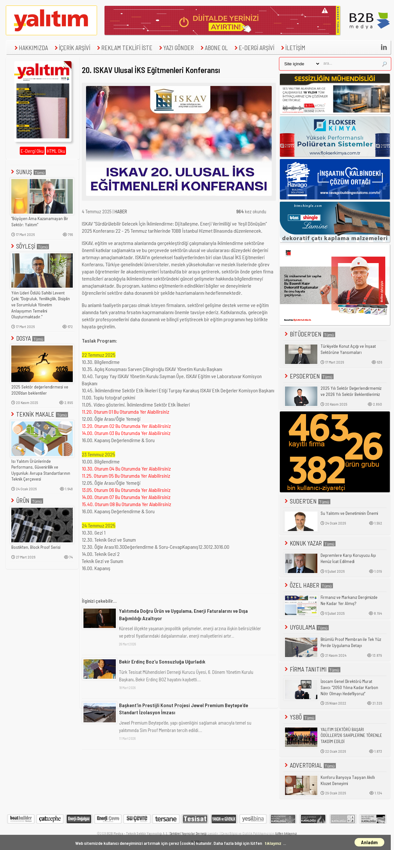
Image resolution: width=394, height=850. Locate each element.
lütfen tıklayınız (286, 833)
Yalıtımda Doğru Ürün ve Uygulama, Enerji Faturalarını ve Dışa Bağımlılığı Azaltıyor (183, 614)
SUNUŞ (28, 171)
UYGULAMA (306, 627)
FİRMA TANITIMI (312, 669)
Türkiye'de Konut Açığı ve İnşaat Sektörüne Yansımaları (348, 349)
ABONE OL (213, 47)
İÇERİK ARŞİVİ (71, 47)
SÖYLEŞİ (29, 246)
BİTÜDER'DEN (309, 334)
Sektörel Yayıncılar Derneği (188, 833)
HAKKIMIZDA (30, 47)
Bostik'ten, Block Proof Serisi (35, 547)
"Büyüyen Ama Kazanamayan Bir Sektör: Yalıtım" (39, 221)
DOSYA (27, 338)
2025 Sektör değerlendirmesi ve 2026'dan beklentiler (39, 390)
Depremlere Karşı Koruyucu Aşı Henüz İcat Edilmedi (348, 558)
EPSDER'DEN (308, 376)
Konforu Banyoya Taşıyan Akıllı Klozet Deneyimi (348, 780)
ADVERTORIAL (309, 765)
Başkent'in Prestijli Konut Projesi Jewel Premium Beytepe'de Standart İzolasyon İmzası (183, 708)
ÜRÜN (26, 500)
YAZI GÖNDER (176, 47)
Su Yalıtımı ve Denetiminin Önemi (349, 513)
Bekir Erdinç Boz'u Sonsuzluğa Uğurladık (162, 661)
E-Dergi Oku (32, 151)
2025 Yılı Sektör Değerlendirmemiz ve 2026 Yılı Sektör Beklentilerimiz (351, 391)
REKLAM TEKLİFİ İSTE (123, 47)
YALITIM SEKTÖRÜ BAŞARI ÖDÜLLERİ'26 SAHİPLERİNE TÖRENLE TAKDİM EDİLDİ (351, 735)
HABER (121, 211)
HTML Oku (56, 151)
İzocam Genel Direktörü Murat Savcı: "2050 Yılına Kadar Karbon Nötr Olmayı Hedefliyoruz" (349, 687)
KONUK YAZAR (309, 543)
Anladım (369, 842)
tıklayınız (273, 843)
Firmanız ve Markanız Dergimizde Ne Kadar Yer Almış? (349, 600)
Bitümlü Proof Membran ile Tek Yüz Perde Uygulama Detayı (351, 642)
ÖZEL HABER (308, 585)
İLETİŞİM (292, 47)
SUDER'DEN (307, 501)
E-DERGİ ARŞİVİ (253, 47)
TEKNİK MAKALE (39, 414)
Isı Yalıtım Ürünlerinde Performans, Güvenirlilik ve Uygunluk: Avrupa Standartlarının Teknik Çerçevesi (40, 470)
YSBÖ (299, 717)
